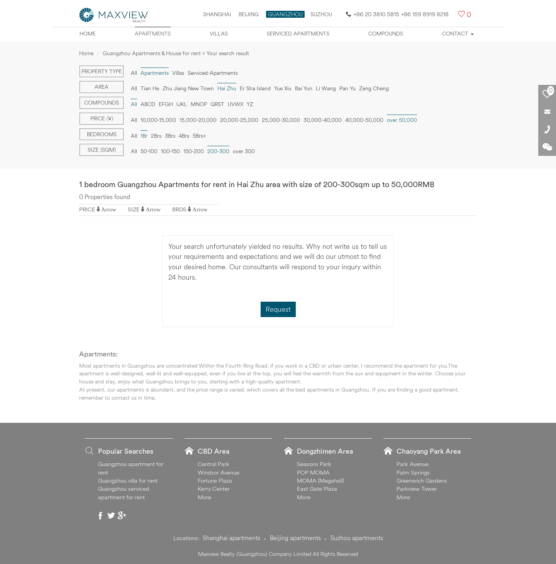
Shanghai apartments (231, 538)
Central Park (213, 464)
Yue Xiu (283, 88)
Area (101, 86)
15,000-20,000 (198, 120)
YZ (250, 104)
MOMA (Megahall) (320, 480)
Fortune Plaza (215, 480)
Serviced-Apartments (213, 72)
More (204, 497)
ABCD (148, 104)
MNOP (199, 104)
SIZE (134, 209)
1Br (144, 135)
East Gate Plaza (317, 488)
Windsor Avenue (218, 472)
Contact (458, 33)
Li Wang (326, 88)
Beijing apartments (295, 538)
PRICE (87, 209)
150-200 (193, 151)
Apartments (153, 33)
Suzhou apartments (357, 538)
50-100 (149, 151)
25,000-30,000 (281, 120)
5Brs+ (199, 135)
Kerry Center (214, 488)
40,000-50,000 (364, 120)
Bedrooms (102, 134)
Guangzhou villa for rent (128, 480)
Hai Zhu (226, 88)
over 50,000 (402, 120)
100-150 (170, 151)
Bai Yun (303, 88)
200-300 (218, 151)
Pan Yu (347, 88)
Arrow (108, 209)
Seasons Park (314, 464)
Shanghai (217, 14)
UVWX (235, 104)
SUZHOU (321, 14)
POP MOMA (313, 472)
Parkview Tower (417, 488)
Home (88, 33)
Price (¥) (101, 118)
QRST (217, 104)
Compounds (385, 33)
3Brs (170, 135)
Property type (101, 71)
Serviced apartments (298, 33)
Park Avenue (413, 464)
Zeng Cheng (374, 88)
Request (278, 309)
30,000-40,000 (322, 120)
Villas (219, 33)
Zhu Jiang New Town (188, 88)
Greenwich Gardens (422, 480)
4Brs (184, 135)
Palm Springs (413, 472)
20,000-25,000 (239, 120)
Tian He (150, 88)
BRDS (179, 209)
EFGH (166, 104)
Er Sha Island (255, 88)
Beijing (249, 14)
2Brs (156, 135)
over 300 (244, 151)
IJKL (181, 104)
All (134, 72)
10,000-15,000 (158, 120)
